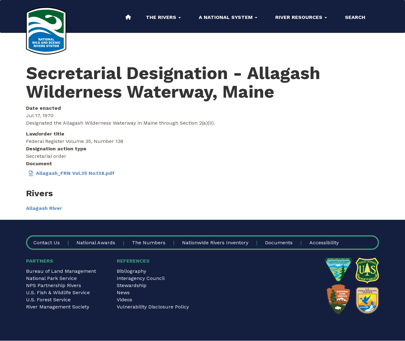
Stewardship (131, 285)
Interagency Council (141, 278)
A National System (228, 17)
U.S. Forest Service (48, 299)
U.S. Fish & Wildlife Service (58, 292)
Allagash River (44, 208)
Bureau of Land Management (61, 271)
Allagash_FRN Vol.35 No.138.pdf (75, 173)
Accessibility (324, 243)
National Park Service (51, 278)
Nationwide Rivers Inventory (215, 243)
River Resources (301, 17)
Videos (124, 299)
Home (128, 17)
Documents (279, 243)
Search (355, 17)
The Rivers (163, 17)
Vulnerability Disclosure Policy (153, 306)
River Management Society (57, 306)
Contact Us (46, 243)
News (123, 292)
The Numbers (148, 243)
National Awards (95, 243)
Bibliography (131, 271)
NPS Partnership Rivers (53, 285)
